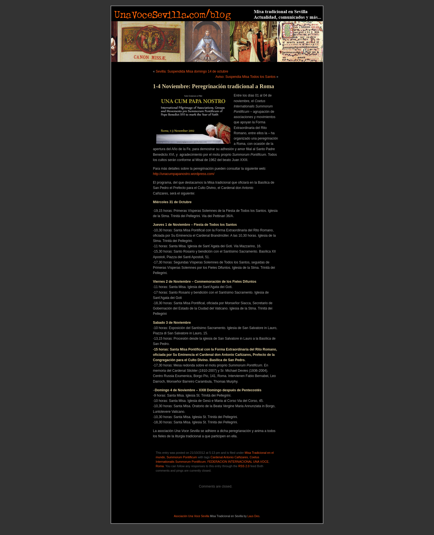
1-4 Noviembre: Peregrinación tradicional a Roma (213, 86)
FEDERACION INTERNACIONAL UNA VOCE (238, 461)
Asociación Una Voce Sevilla (191, 516)
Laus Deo (253, 516)
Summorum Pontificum (182, 457)
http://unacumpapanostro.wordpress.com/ (183, 174)
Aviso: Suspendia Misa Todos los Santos (245, 77)
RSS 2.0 (244, 466)
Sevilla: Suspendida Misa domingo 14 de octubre (192, 71)
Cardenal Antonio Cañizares (229, 457)
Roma (160, 466)
